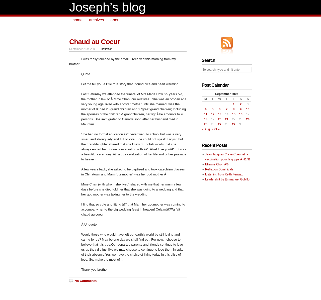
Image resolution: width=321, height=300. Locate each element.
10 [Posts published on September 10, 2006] (247, 109)
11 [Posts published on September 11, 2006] (205, 114)
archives (96, 20)
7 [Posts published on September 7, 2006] (227, 109)
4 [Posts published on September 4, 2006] (206, 109)
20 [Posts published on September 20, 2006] (219, 119)
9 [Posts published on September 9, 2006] (241, 109)
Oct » (216, 129)
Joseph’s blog (107, 7)
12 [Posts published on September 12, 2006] (212, 114)
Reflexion (106, 48)
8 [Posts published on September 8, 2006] (234, 109)
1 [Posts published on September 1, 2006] (234, 104)
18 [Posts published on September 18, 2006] (205, 119)
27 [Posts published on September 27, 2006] (219, 124)
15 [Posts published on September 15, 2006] (233, 114)
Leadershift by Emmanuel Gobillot (227, 179)
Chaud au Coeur (94, 42)
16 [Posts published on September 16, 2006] (240, 114)
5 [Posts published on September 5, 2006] (213, 109)
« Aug (206, 129)
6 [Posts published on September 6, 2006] (220, 109)
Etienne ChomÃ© (216, 164)
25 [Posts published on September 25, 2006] (205, 124)
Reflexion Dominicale (219, 169)
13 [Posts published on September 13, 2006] (219, 114)
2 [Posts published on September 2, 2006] (241, 104)
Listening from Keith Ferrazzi (224, 174)
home (77, 20)
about (116, 20)
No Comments (85, 281)
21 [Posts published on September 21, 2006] (226, 119)
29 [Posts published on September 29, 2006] (233, 124)
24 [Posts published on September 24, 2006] (247, 119)
